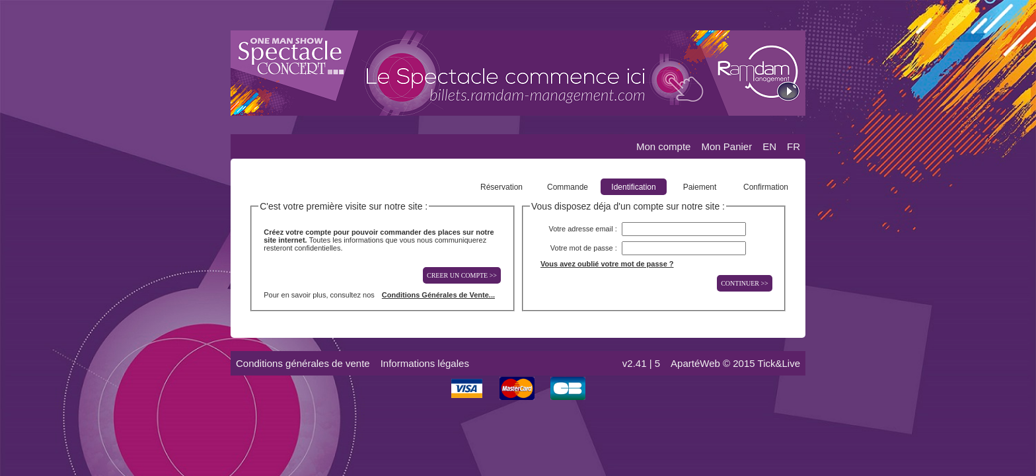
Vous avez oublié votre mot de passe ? (607, 264)
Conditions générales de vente (303, 363)
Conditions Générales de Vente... (438, 295)
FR (793, 146)
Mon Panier (726, 146)
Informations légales (425, 363)
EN (769, 146)
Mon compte (663, 146)
